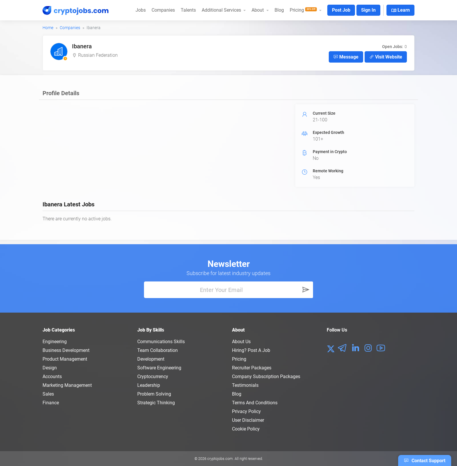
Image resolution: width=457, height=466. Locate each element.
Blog (279, 10)
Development (150, 359)
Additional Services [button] (222, 10)
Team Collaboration (157, 350)
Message (345, 56)
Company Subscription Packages (266, 376)
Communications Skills (161, 341)
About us (241, 341)
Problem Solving (154, 394)
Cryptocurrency (152, 376)
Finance (51, 402)
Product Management (65, 359)
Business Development (66, 350)
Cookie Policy (246, 429)
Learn (400, 10)
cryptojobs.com (220, 458)
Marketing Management (67, 385)
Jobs (141, 10)
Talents (188, 10)
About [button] (258, 10)
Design (50, 368)
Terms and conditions (254, 402)
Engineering (55, 341)
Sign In (368, 10)
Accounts (52, 376)
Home (48, 27)
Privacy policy (246, 411)
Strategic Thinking (156, 402)
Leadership (148, 385)
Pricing (239, 359)
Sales (48, 394)
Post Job (341, 10)
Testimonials (245, 385)
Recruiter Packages (251, 368)
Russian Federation (98, 55)
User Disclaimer (248, 420)
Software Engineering (159, 368)
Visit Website (385, 56)
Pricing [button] (304, 10)
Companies (163, 10)
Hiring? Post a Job (251, 350)
